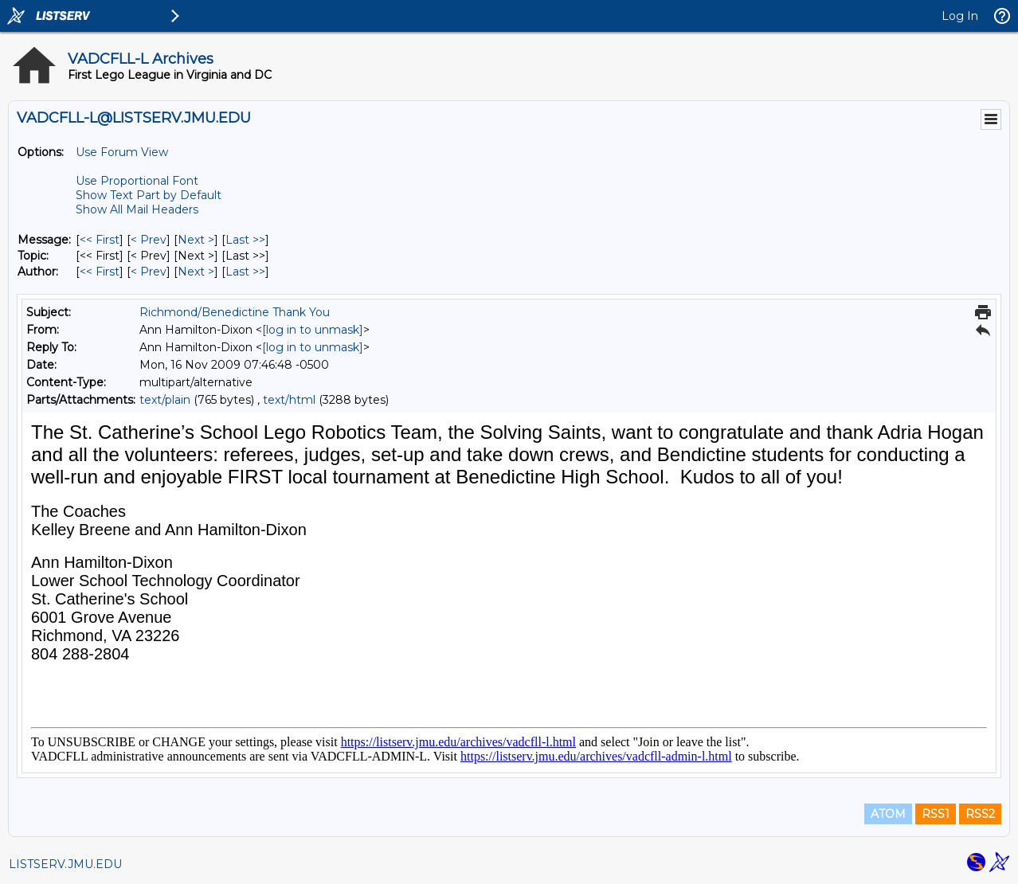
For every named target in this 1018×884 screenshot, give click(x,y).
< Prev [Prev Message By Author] (148, 271)
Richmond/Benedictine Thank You (234, 312)
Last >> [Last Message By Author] (245, 271)
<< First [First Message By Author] (99, 271)
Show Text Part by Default (148, 195)
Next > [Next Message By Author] (196, 271)
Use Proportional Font (137, 181)
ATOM (888, 814)
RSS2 (980, 814)
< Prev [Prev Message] (148, 240)
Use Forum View (122, 152)
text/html (289, 400)
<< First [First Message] (99, 240)
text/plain (164, 400)
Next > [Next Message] (196, 240)
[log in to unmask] (312, 330)
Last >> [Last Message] (245, 240)
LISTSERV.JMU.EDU (65, 864)
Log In (960, 16)
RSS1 (935, 814)
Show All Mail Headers (137, 209)
